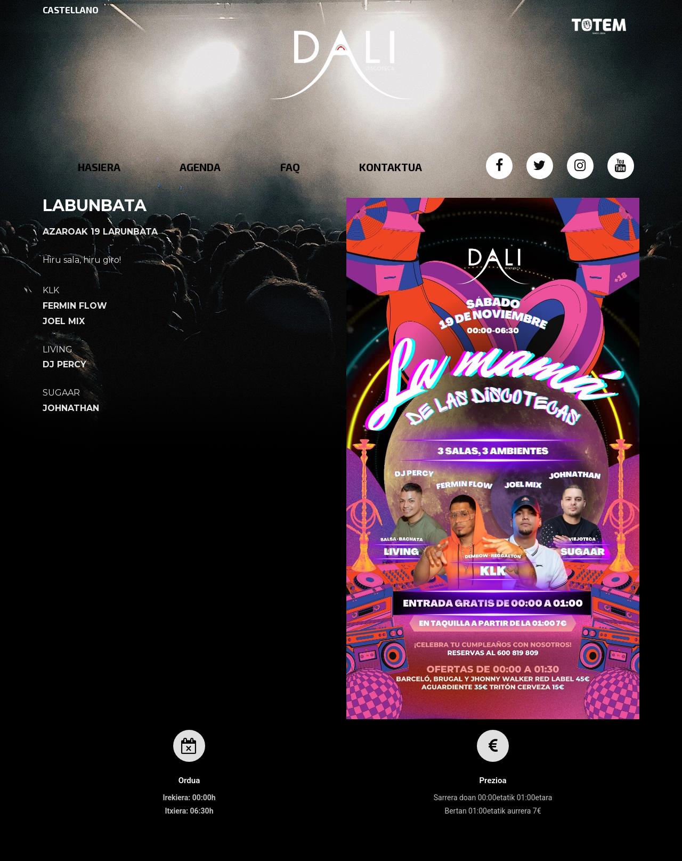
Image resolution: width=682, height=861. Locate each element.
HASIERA (99, 166)
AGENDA (200, 166)
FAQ (290, 166)
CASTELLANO (71, 9)
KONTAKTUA (390, 166)
